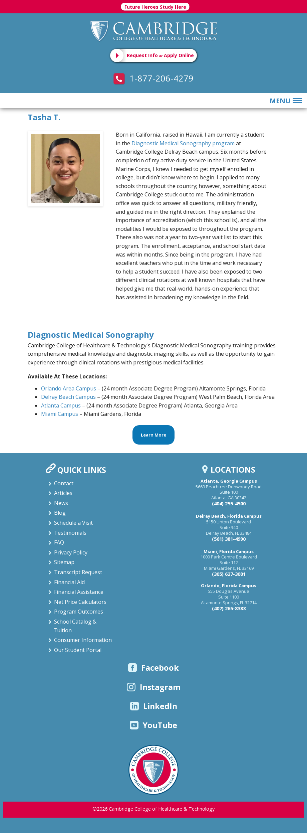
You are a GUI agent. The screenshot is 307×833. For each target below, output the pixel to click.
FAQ (59, 542)
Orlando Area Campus (68, 388)
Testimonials (70, 532)
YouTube (153, 725)
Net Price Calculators (80, 602)
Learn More (153, 435)
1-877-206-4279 (153, 78)
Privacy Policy (70, 552)
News (61, 503)
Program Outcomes (78, 611)
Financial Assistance (78, 592)
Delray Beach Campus (68, 396)
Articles (63, 493)
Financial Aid (69, 582)
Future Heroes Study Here (155, 7)
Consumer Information (83, 640)
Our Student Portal (77, 650)
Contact (63, 483)
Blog (60, 512)
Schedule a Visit (73, 522)
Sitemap (64, 562)
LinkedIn (153, 706)
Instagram (154, 687)
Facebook (153, 667)
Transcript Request (78, 572)
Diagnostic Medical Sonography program (183, 143)
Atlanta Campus (61, 405)
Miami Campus (60, 414)
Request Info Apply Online (160, 55)
